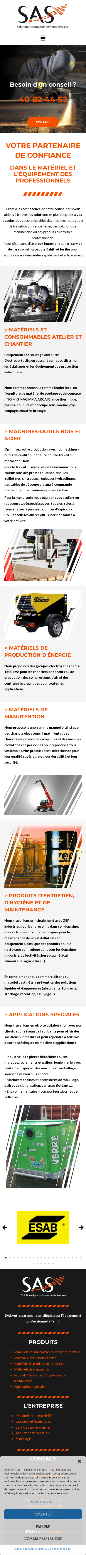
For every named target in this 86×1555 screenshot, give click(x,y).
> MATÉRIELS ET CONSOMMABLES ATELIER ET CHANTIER (43, 337)
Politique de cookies (25, 1548)
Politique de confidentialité (55, 1548)
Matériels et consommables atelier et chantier (47, 1352)
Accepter (43, 1514)
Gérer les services (42, 1501)
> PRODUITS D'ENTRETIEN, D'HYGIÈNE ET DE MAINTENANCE (39, 903)
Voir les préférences (43, 1538)
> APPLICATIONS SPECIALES (41, 1014)
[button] (79, 1461)
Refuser (43, 1526)
